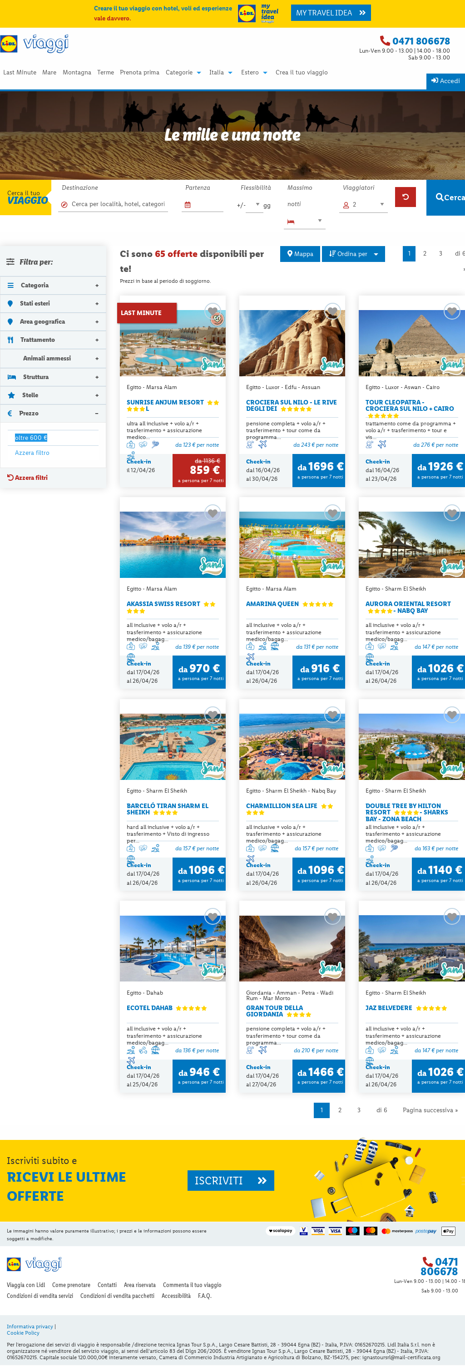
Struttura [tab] (28, 377)
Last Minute (19, 72)
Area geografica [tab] (36, 321)
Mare (49, 72)
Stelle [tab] (23, 395)
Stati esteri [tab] (29, 303)
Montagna (77, 72)
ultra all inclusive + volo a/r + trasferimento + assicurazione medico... (164, 430)
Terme (105, 72)
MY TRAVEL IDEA (331, 12)
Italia (216, 72)
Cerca (450, 197)
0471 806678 (421, 41)
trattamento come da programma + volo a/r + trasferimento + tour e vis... (411, 430)
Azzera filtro (32, 453)
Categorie (179, 72)
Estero (250, 72)
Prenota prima (139, 72)
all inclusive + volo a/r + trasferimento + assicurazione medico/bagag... (164, 632)
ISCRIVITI (231, 1181)
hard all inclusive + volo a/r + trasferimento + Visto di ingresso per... (168, 834)
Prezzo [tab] (23, 413)
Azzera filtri (27, 477)
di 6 (381, 1111)
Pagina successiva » (430, 1111)
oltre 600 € (31, 438)
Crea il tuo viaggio (302, 72)
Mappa (300, 254)
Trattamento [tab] (31, 339)
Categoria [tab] (28, 285)
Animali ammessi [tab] (39, 358)
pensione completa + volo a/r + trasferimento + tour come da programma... (286, 430)
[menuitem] (19, 72)
